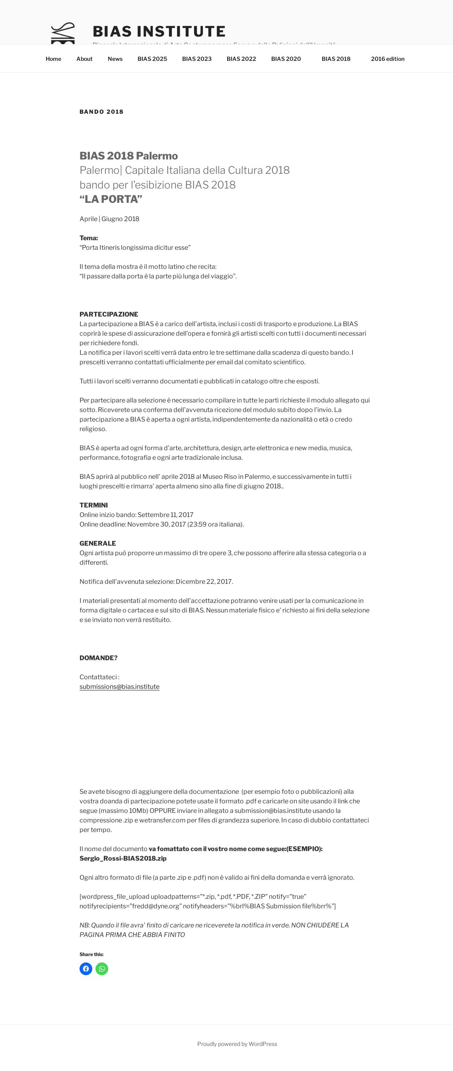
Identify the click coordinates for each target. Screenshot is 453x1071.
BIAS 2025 (152, 58)
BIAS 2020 (290, 58)
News (115, 58)
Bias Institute (160, 31)
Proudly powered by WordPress (237, 1043)
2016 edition (387, 58)
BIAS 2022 (241, 58)
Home (53, 58)
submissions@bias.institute (119, 686)
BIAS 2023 (197, 58)
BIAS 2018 (340, 58)
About (84, 58)
